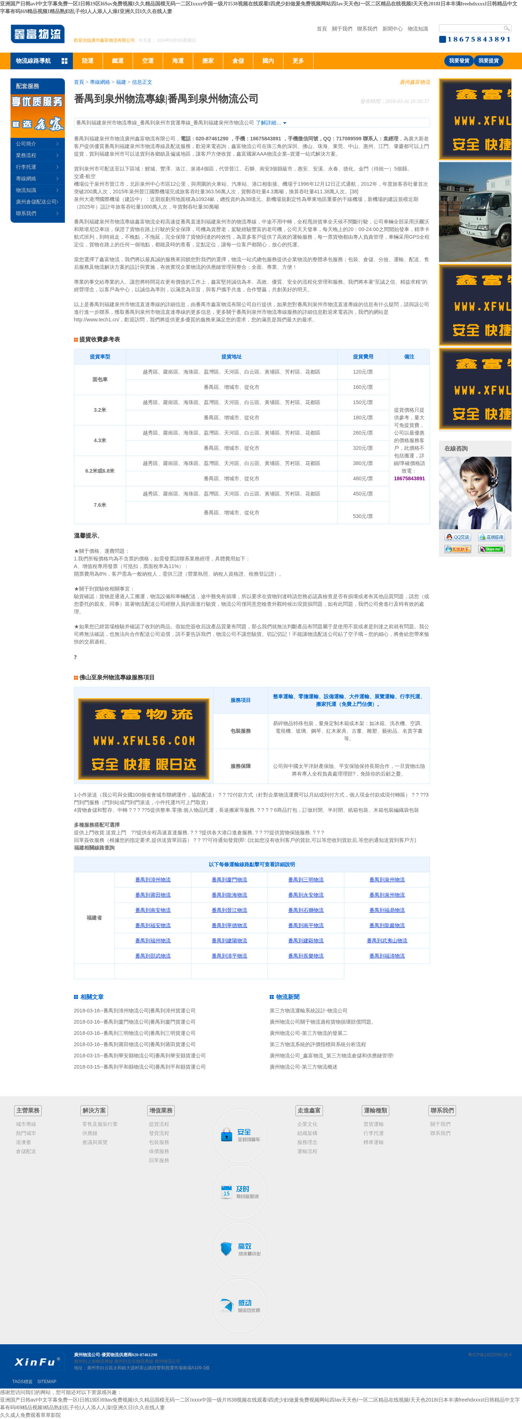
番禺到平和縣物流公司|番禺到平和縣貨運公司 (154, 1067)
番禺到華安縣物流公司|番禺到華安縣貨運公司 (154, 1055)
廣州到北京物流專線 (133, 1361)
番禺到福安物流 (153, 925)
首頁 (322, 29)
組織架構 (307, 1133)
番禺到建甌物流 (306, 940)
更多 (298, 61)
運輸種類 (375, 1110)
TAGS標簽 (22, 1381)
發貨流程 (159, 1133)
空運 (148, 61)
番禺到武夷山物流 (387, 940)
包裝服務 (159, 1142)
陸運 (88, 61)
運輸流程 (307, 1151)
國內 (268, 61)
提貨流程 (159, 1124)
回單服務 (159, 1160)
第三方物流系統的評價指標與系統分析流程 (318, 1044)
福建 (121, 82)
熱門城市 (26, 1133)
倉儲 (238, 61)
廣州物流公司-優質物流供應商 (103, 1354)
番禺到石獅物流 (306, 910)
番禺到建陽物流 (229, 940)
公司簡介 (26, 144)
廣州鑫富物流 (414, 82)
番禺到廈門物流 (229, 880)
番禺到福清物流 (387, 956)
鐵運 (118, 61)
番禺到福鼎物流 (387, 910)
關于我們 (342, 29)
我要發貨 (459, 60)
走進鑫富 (309, 1110)
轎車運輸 (374, 1142)
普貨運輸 (374, 1124)
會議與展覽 (95, 1142)
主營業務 (28, 1110)
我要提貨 (488, 60)
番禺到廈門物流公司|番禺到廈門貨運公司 (149, 1022)
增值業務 (161, 1110)
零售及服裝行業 (100, 1124)
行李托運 (26, 167)
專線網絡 (100, 82)
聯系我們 (367, 29)
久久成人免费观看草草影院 (30, 1415)
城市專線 (26, 1124)
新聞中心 (392, 29)
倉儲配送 (26, 1151)
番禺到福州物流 (153, 940)
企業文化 (307, 1124)
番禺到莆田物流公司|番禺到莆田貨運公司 (149, 1044)
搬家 (208, 61)
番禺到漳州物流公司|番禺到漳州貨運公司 (149, 1010)
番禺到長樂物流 (306, 956)
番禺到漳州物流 (153, 880)
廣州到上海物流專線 (93, 1361)
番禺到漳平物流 (229, 956)
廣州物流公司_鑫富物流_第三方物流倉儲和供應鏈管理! (331, 1055)
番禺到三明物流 (306, 880)
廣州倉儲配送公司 (36, 202)
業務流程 (26, 155)
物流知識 (418, 29)
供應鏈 (90, 1133)
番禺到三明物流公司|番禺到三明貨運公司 (149, 1033)
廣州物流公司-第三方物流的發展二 (309, 1033)
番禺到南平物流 (306, 925)
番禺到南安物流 (153, 910)
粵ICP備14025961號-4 (489, 1354)
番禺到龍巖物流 (387, 925)
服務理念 (307, 1142)
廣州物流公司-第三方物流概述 (303, 1067)
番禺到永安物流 (306, 895)
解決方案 (94, 1110)
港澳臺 (23, 1142)
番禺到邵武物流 (153, 956)
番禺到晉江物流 (229, 910)
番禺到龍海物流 (229, 895)
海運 (178, 61)
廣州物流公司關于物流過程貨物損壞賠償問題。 (323, 1022)
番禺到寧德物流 (229, 925)
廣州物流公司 (167, 1361)
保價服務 (159, 1151)
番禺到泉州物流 (387, 880)
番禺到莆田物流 (153, 895)
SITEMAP (47, 1381)
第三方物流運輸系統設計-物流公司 (309, 1010)
